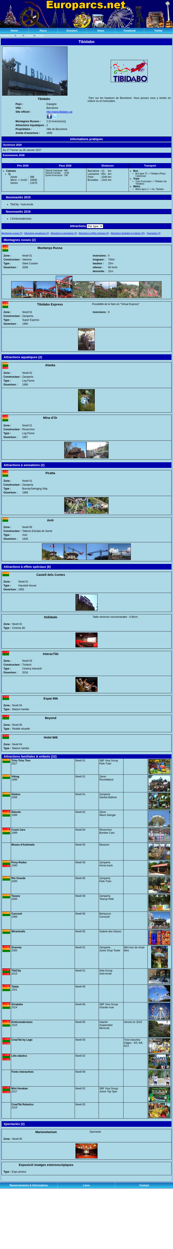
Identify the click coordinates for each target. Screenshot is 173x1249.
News (100, 30)
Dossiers (71, 30)
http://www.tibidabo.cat (59, 111)
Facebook (129, 30)
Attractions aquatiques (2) (36, 233)
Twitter (158, 30)
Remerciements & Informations (29, 1185)
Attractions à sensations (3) (64, 233)
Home (14, 30)
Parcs (43, 30)
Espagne (29, 35)
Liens (86, 1185)
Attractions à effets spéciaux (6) (94, 233)
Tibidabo (39, 35)
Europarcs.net (7, 35)
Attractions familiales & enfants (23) (128, 233)
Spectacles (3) (153, 233)
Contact (144, 1185)
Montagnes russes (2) (12, 233)
